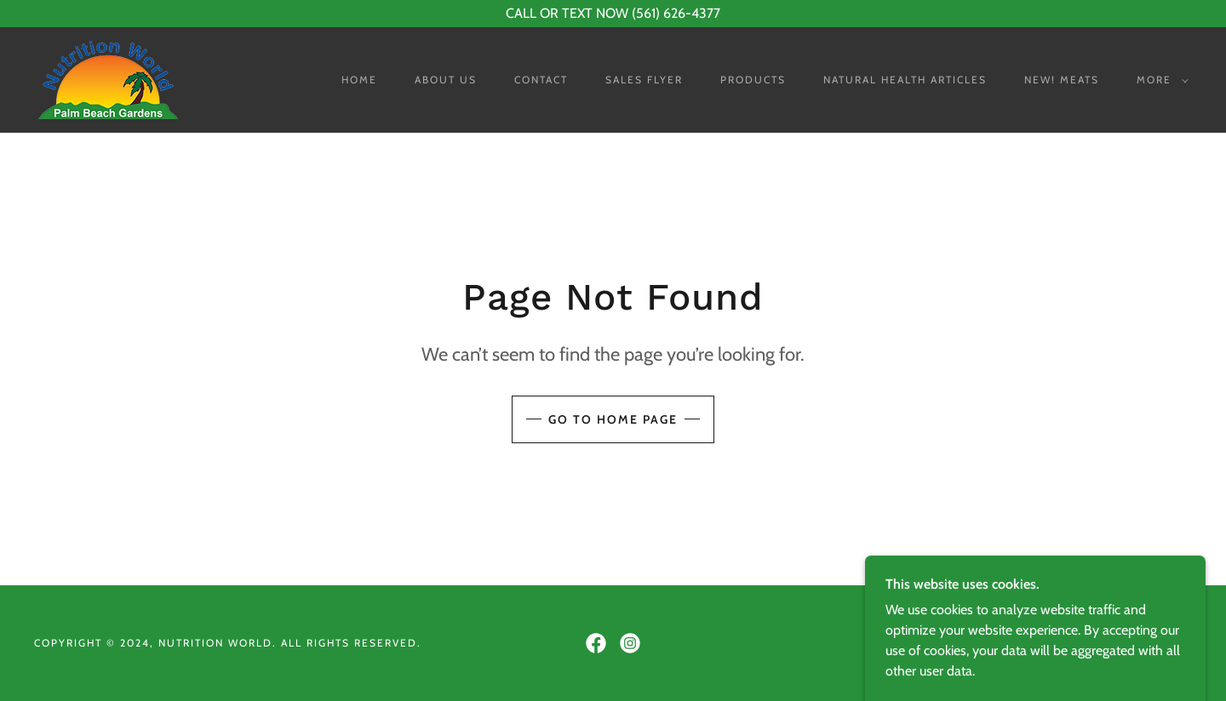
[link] (108, 79)
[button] (1159, 80)
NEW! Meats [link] (1061, 79)
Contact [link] (541, 79)
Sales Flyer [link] (644, 79)
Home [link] (359, 79)
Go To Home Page (613, 419)
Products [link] (753, 79)
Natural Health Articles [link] (905, 79)
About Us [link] (446, 79)
